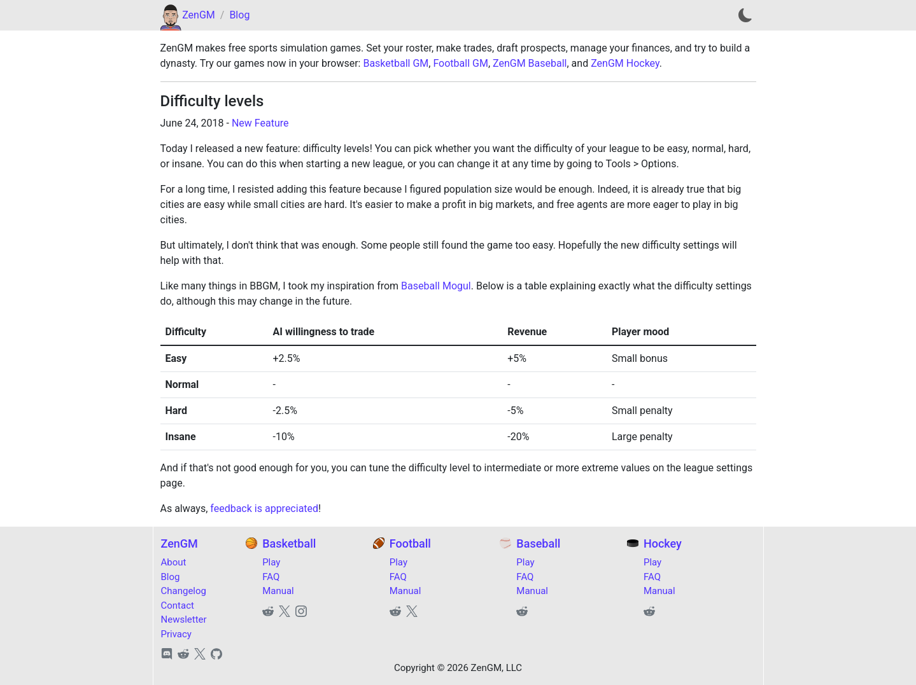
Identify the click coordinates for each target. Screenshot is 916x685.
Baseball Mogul (436, 286)
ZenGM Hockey (625, 63)
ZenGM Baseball (530, 63)
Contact (177, 605)
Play (271, 562)
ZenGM (198, 15)
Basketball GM (395, 63)
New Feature (260, 123)
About (174, 562)
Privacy (176, 634)
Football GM (460, 63)
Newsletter (184, 619)
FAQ (270, 577)
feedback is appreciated (264, 508)
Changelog (183, 591)
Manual (278, 591)
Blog (239, 15)
